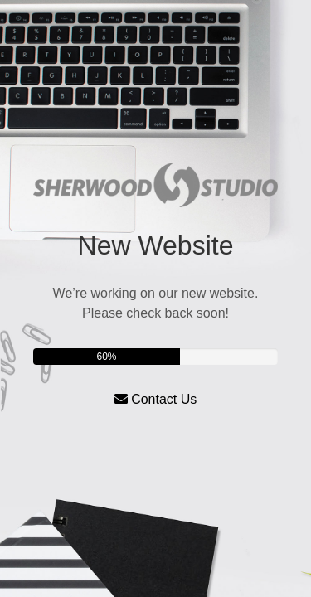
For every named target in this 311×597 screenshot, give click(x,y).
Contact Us (155, 399)
